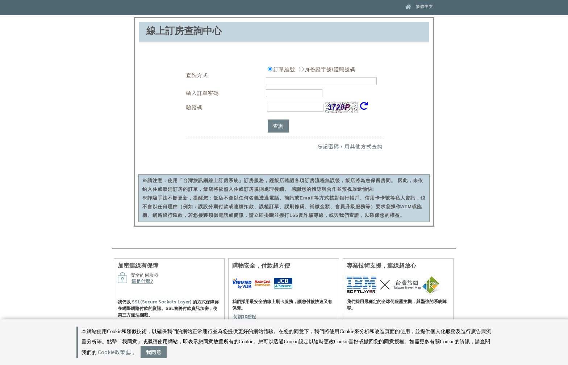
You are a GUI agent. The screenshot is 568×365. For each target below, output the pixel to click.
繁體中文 (424, 6)
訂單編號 (284, 69)
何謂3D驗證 (244, 316)
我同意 (153, 352)
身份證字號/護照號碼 (330, 69)
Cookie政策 (114, 352)
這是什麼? (142, 281)
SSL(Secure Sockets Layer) (162, 301)
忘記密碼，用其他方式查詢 (350, 146)
